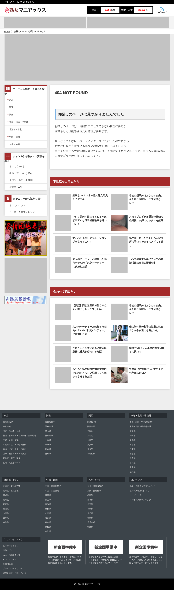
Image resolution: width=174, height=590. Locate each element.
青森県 (6, 504)
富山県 (132, 467)
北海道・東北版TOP (11, 486)
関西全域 (91, 426)
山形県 (6, 513)
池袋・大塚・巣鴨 (10, 440)
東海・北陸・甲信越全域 (140, 426)
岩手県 (6, 518)
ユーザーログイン (10, 546)
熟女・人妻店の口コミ (139, 491)
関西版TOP (92, 422)
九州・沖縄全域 (94, 491)
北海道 (6, 500)
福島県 (6, 522)
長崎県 (90, 509)
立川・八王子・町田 (11, 463)
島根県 (48, 509)
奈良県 (90, 449)
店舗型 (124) (15, 187)
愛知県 (132, 431)
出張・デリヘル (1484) (20, 173)
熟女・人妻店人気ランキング (142, 486)
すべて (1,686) (16, 166)
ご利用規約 (8, 564)
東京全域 (7, 426)
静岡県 (132, 435)
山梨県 (132, 454)
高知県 (48, 531)
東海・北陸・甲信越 (17, 121)
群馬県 (48, 454)
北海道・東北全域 (10, 491)
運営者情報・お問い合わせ (14, 573)
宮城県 (6, 495)
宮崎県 (90, 518)
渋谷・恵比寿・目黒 (11, 431)
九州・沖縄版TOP (95, 486)
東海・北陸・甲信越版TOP (141, 422)
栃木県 (48, 449)
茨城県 (48, 444)
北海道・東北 (14, 129)
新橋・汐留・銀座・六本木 (14, 449)
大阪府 (90, 431)
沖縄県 (90, 527)
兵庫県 (90, 440)
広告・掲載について (11, 555)
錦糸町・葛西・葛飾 (11, 458)
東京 (10, 99)
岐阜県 (132, 444)
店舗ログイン (9, 550)
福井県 (132, 472)
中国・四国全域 (52, 491)
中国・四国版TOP (53, 486)
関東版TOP (50, 422)
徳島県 (48, 522)
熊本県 (90, 500)
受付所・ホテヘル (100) (21, 180)
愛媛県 (48, 527)
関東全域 (49, 426)
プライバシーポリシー (12, 568)
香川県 (48, 518)
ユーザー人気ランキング (21, 212)
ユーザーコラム (136, 495)
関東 (10, 107)
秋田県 (6, 509)
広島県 (48, 495)
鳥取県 (48, 504)
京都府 (90, 435)
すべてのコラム (17, 205)
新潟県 (132, 440)
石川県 (132, 463)
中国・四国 (13, 136)
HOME (7, 31)
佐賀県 (90, 504)
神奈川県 (49, 435)
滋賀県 (90, 444)
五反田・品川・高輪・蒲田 (14, 444)
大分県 (90, 513)
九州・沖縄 (13, 144)
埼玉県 (48, 431)
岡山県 (48, 500)
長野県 (132, 458)
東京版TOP (8, 422)
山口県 (48, 513)
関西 (10, 114)
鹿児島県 (91, 522)
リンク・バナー (10, 559)
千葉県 (48, 440)
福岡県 (90, 495)
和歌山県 (91, 454)
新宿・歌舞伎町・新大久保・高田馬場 (19, 435)
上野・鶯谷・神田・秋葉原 (14, 454)
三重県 (132, 449)
